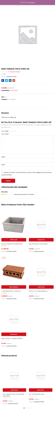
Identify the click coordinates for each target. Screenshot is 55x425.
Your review (5, 134)
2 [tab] (26, 408)
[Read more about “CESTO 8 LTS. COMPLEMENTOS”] (41, 287)
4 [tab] (30, 408)
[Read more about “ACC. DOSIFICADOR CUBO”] (40, 390)
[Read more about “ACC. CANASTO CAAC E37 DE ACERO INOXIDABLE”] (14, 390)
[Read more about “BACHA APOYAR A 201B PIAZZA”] (41, 239)
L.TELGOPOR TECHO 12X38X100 (10, 291)
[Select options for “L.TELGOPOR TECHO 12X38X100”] (13, 287)
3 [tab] (28, 408)
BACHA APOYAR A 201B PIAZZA (38, 244)
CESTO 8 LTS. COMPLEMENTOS (38, 291)
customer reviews (14, 72)
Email (3, 164)
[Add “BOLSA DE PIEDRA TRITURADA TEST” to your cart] (13, 239)
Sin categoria (12, 99)
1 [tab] (24, 408)
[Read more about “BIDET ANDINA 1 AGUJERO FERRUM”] (13, 334)
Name (3, 157)
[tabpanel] (14, 383)
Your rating (5, 131)
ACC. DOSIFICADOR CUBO (36, 394)
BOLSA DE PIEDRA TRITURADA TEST (11, 244)
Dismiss (32, 2)
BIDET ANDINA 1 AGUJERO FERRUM (11, 338)
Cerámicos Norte (11, 76)
